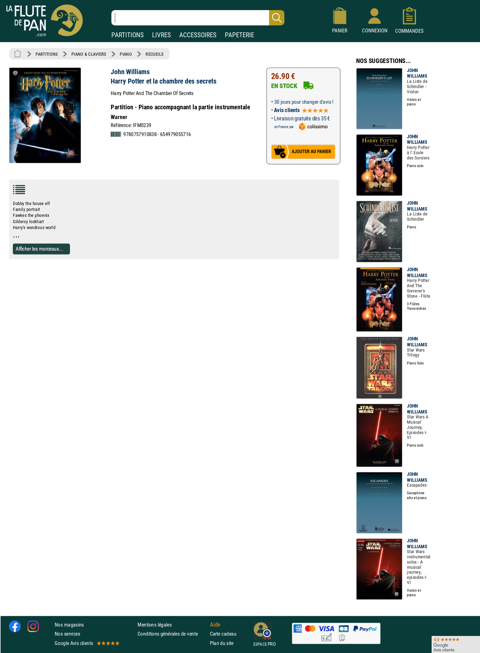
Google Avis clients (87, 643)
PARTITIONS (127, 35)
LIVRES (161, 35)
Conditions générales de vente (172, 634)
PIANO (126, 54)
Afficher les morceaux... (39, 249)
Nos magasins (69, 625)
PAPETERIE (239, 35)
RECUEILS (154, 54)
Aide (215, 624)
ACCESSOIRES (198, 35)
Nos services (67, 634)
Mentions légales (154, 625)
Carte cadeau (223, 634)
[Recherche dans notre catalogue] (197, 17)
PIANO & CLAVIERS (88, 54)
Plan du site (222, 643)
